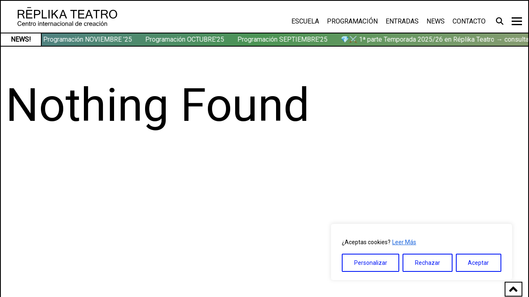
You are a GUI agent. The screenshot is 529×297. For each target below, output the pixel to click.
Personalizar (370, 262)
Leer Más (404, 242)
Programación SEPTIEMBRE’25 (283, 39)
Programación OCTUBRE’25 (185, 39)
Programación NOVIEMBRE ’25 (88, 39)
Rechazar (427, 262)
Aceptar (478, 262)
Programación (352, 21)
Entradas (402, 21)
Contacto (469, 21)
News (436, 21)
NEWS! (21, 39)
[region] (421, 252)
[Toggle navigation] (517, 21)
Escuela (305, 21)
